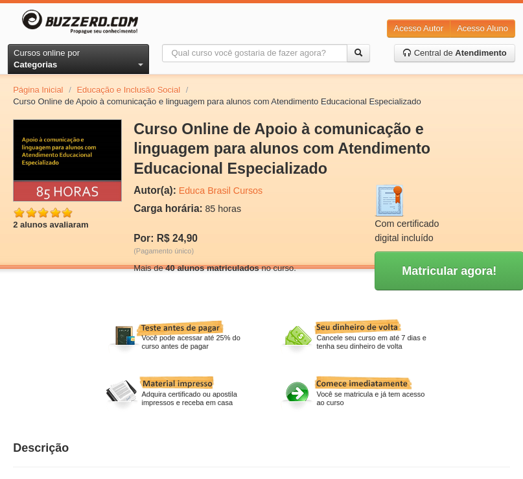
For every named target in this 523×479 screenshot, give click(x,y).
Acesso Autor (419, 28)
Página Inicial (38, 90)
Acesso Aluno (482, 28)
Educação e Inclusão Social (128, 90)
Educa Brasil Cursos (221, 190)
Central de (454, 53)
